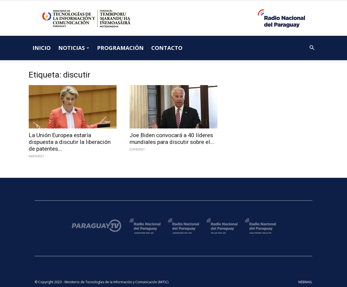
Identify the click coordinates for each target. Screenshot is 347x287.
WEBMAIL (305, 282)
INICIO (42, 47)
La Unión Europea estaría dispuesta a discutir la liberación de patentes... (70, 142)
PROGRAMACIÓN (120, 47)
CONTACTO (166, 47)
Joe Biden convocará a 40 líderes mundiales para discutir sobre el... (172, 138)
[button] (311, 48)
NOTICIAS (73, 47)
